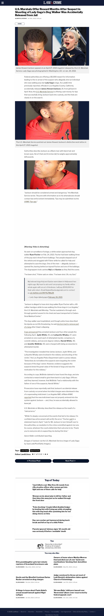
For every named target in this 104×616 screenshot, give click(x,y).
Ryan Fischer (35, 450)
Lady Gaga (24, 450)
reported (27, 397)
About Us (23, 611)
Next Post (70, 461)
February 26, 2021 (55, 297)
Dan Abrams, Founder (52, 615)
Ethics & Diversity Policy (80, 611)
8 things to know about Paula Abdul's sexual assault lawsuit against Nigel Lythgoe (31, 592)
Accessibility (55, 611)
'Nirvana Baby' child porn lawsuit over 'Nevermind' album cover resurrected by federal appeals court (70, 592)
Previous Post (33, 461)
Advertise (31, 611)
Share (20, 23)
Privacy (47, 611)
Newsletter (39, 611)
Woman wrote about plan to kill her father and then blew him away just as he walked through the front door (51, 498)
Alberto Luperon (21, 18)
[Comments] (15, 21)
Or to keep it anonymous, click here (53, 547)
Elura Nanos (20, 567)
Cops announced (31, 332)
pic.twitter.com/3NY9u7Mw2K (42, 293)
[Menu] (2, 3)
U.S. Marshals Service (44, 92)
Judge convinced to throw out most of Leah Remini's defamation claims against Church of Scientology (71, 577)
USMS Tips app (30, 202)
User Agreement (66, 611)
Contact (92, 611)
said (71, 419)
